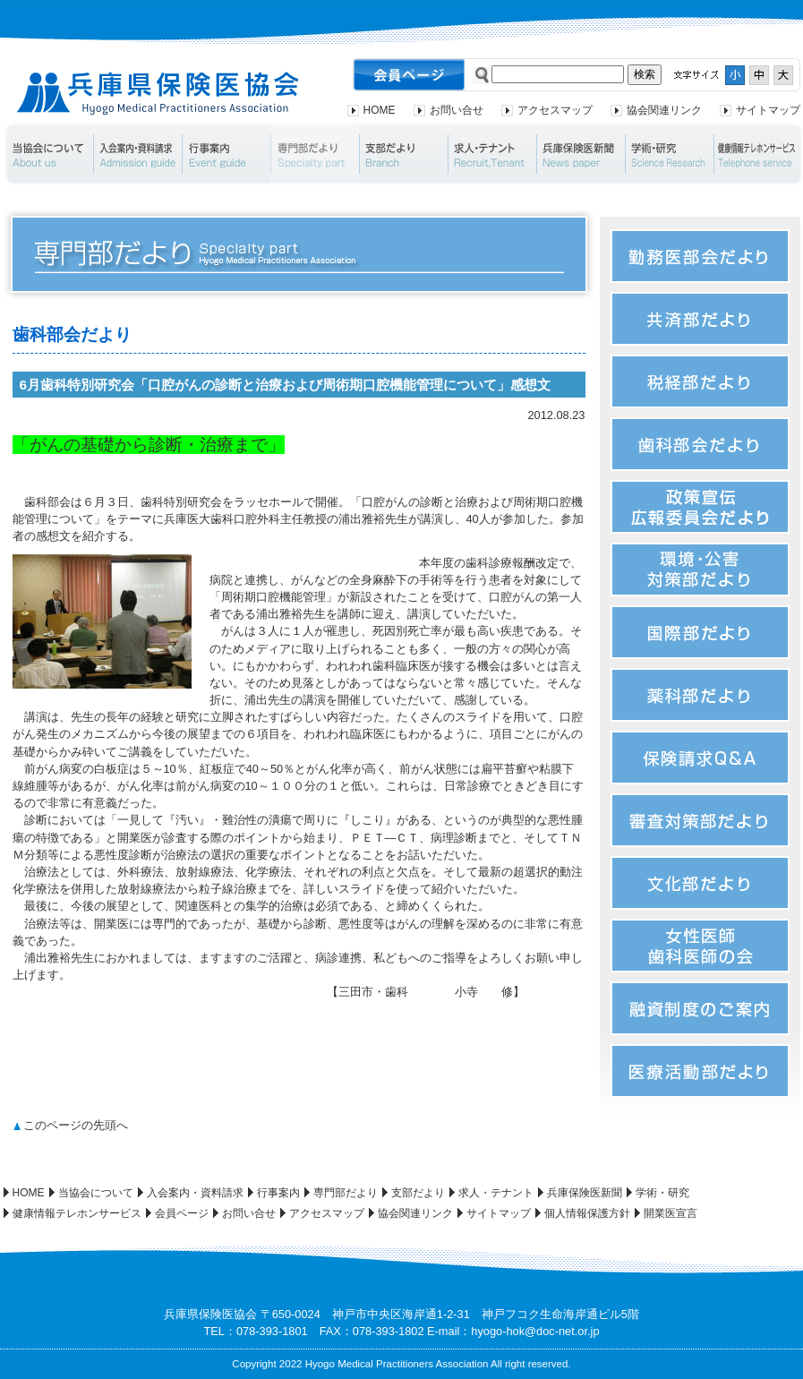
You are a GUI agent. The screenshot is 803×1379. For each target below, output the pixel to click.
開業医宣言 (670, 1213)
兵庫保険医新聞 (580, 154)
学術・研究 (669, 154)
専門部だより (314, 154)
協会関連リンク (664, 110)
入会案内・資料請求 (137, 154)
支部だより (403, 154)
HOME (379, 110)
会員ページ (182, 1213)
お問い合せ (456, 110)
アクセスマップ (555, 110)
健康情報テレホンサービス (77, 1213)
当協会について (48, 154)
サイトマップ (768, 110)
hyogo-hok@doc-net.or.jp (535, 1331)
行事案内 (226, 154)
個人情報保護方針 (587, 1213)
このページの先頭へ (75, 1125)
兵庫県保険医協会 (158, 94)
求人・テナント (492, 154)
